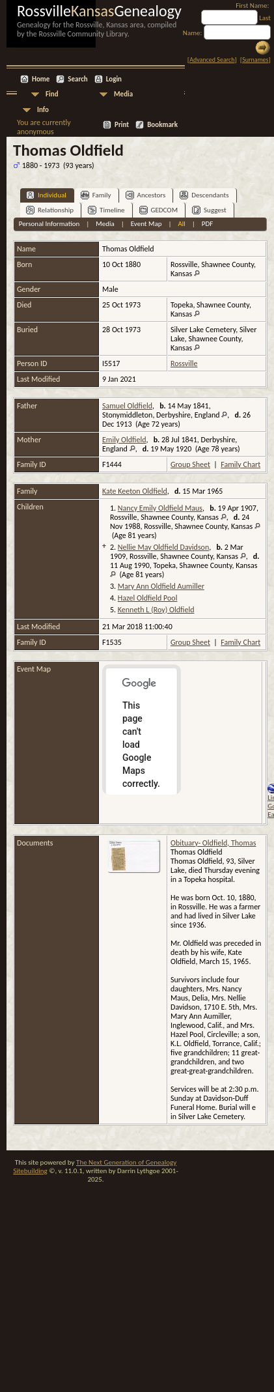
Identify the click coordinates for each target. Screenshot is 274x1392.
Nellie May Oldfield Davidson (163, 547)
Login (114, 79)
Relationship (50, 210)
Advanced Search (211, 59)
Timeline (106, 210)
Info (43, 110)
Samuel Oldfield (127, 405)
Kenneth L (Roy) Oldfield (156, 609)
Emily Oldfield (124, 439)
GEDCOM (158, 210)
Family (96, 195)
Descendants (204, 195)
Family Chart (240, 464)
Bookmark (162, 125)
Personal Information (49, 224)
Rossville (184, 363)
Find (52, 94)
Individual (46, 195)
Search (77, 79)
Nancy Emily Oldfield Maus (160, 508)
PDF (207, 224)
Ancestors (146, 195)
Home (40, 79)
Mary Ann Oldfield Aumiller (161, 586)
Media (123, 94)
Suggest (209, 210)
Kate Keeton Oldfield (134, 491)
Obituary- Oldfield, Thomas (213, 842)
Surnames (255, 59)
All (181, 224)
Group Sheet (190, 464)
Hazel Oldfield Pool (148, 598)
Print (122, 125)
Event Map (146, 224)
